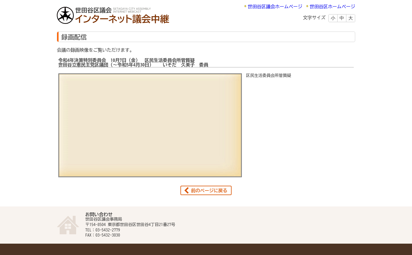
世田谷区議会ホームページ (275, 6)
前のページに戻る (209, 190)
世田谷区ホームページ (332, 6)
